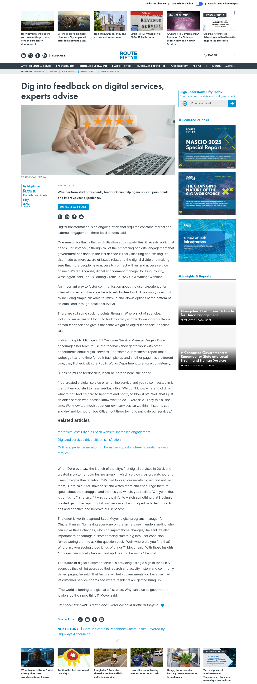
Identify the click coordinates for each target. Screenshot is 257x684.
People (197, 66)
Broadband (69, 71)
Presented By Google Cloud (198, 365)
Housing (39, 71)
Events (216, 66)
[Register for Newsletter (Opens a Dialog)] (232, 103)
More (230, 66)
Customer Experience (151, 66)
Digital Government (93, 66)
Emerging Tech (122, 66)
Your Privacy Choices (187, 4)
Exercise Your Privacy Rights (223, 3)
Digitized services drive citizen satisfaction (89, 439)
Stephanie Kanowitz (31, 188)
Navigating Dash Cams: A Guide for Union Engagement (207, 313)
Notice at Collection (155, 3)
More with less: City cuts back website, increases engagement (104, 431)
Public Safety (179, 66)
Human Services (110, 71)
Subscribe (58, 55)
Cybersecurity (65, 66)
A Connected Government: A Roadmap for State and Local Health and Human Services (204, 356)
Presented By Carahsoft (196, 320)
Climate (53, 71)
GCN (26, 204)
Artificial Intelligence (36, 66)
